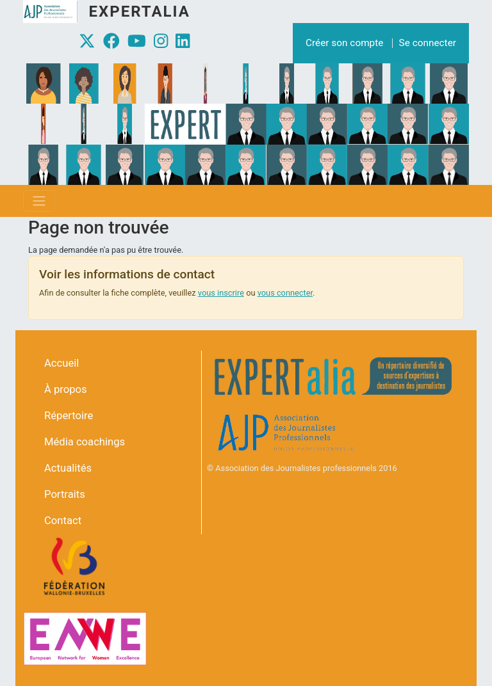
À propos (65, 389)
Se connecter (427, 43)
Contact (62, 520)
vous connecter (285, 293)
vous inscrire (221, 293)
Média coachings (84, 442)
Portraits (64, 494)
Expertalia (139, 11)
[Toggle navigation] (39, 201)
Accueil (61, 363)
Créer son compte (344, 43)
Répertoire (68, 416)
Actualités (68, 468)
